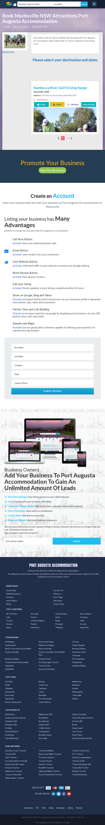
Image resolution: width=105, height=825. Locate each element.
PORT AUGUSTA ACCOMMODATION (53, 565)
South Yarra (77, 735)
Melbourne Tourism (13, 771)
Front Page (58, 597)
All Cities (9, 681)
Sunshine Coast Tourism (15, 750)
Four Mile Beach (12, 738)
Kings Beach (77, 728)
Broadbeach (44, 721)
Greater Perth (45, 659)
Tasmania (76, 655)
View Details (89, 104)
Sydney (42, 681)
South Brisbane (11, 731)
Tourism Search (45, 761)
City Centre (77, 731)
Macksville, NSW (39, 26)
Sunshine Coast (79, 652)
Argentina (84, 627)
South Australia (11, 652)
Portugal (59, 624)
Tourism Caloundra (13, 774)
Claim (57, 104)
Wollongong (77, 692)
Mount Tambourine (13, 702)
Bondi (74, 724)
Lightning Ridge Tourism (49, 771)
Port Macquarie (45, 698)
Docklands (9, 735)
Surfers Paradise (79, 714)
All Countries (11, 614)
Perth (7, 685)
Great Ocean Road (47, 669)
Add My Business (52, 170)
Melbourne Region (46, 645)
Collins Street (44, 728)
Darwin (75, 688)
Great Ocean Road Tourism (50, 774)
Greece (9, 624)
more (69, 138)
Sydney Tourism (45, 764)
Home (7, 26)
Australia (34, 614)
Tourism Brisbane (79, 774)
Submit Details (52, 391)
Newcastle (9, 692)
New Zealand (85, 614)
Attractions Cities (21, 26)
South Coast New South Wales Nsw (52, 653)
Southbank (43, 718)
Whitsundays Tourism (14, 778)
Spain (57, 617)
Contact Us (58, 590)
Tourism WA (10, 754)
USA (44, 808)
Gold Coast (43, 685)
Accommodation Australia (16, 761)
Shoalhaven (77, 662)
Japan (8, 627)
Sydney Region (78, 645)
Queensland (10, 645)
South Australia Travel (14, 764)
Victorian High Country (48, 662)
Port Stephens (78, 659)
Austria (83, 624)
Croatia (9, 620)
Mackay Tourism (79, 771)
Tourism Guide (78, 761)
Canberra (43, 688)
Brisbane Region (12, 659)
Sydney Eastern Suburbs (15, 718)
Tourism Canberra (46, 757)
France (34, 617)
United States (61, 614)
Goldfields (9, 669)
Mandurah (9, 698)
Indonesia (35, 627)
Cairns (41, 692)
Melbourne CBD (45, 714)
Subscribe (57, 600)
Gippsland (9, 665)
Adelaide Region (79, 665)
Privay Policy (58, 604)
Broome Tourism (12, 767)
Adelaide (9, 688)
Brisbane (76, 685)
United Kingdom (38, 620)
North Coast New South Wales (18, 648)
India (82, 620)
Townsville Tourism (80, 767)
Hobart (75, 698)
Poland (34, 624)
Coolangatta (44, 731)
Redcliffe (42, 695)
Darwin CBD (77, 721)
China (70, 808)
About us (57, 594)
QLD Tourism (11, 757)
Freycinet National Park (82, 738)
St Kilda (8, 728)
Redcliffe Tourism (46, 767)
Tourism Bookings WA (81, 764)
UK (37, 808)
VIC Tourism (77, 754)
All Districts (10, 714)
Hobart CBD (44, 724)
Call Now (72, 104)
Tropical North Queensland (16, 662)
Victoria (75, 642)
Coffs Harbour (45, 702)
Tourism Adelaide (46, 750)
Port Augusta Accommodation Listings (52, 822)
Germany (84, 617)
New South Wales (46, 642)
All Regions (10, 642)
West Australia (45, 648)
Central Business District (83, 718)
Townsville (76, 695)
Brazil (57, 620)
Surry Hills (43, 738)
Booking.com (8, 51)
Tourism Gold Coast (80, 750)
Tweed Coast (44, 665)
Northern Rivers (79, 648)
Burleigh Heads (45, 735)
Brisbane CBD (11, 724)
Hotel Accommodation (81, 757)
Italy (8, 617)
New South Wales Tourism (50, 754)
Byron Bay (9, 695)
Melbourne (76, 681)
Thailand (59, 627)
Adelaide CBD (11, 721)
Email (41, 104)
